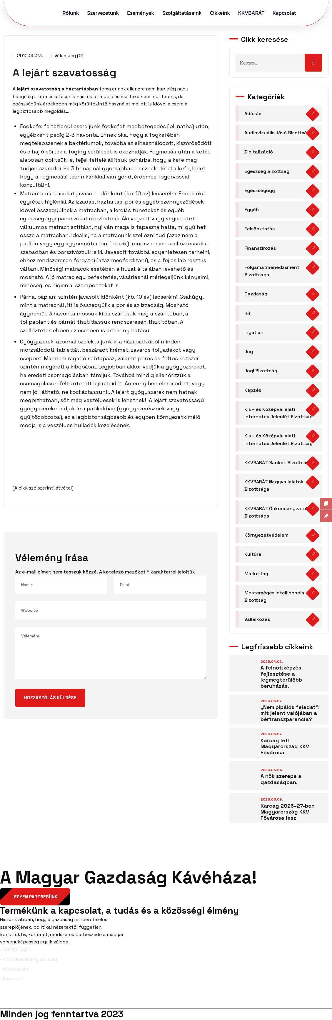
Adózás (252, 113)
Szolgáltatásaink (181, 13)
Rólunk (71, 13)
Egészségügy (259, 190)
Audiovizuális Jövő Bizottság (277, 133)
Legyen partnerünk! (35, 897)
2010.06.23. (28, 55)
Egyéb (251, 209)
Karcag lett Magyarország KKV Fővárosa (285, 746)
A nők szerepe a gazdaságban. (281, 779)
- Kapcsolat (12, 979)
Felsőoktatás (259, 229)
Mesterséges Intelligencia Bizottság (274, 596)
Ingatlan (253, 332)
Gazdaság (255, 294)
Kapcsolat (284, 13)
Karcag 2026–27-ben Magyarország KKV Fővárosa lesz (288, 811)
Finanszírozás (260, 248)
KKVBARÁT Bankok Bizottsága (278, 462)
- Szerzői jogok (15, 949)
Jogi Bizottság (260, 371)
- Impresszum (14, 969)
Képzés (252, 390)
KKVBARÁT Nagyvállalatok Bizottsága (273, 485)
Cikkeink (220, 13)
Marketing (256, 574)
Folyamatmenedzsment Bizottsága (271, 271)
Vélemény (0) (67, 55)
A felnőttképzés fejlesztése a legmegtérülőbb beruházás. (281, 676)
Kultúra (252, 554)
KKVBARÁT (251, 13)
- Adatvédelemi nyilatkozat (29, 959)
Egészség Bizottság (266, 171)
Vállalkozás (257, 619)
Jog (248, 351)
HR (247, 313)
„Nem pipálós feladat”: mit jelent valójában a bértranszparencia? (290, 713)
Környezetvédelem (266, 535)
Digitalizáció (258, 152)
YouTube (317, 999)
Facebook (15, 999)
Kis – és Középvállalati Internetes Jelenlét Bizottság (278, 413)
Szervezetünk (103, 13)
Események (140, 13)
